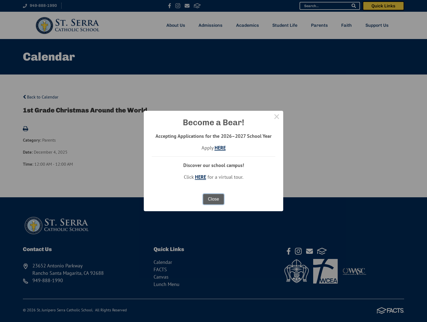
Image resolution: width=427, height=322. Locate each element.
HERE (220, 148)
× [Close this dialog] (276, 117)
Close (213, 199)
